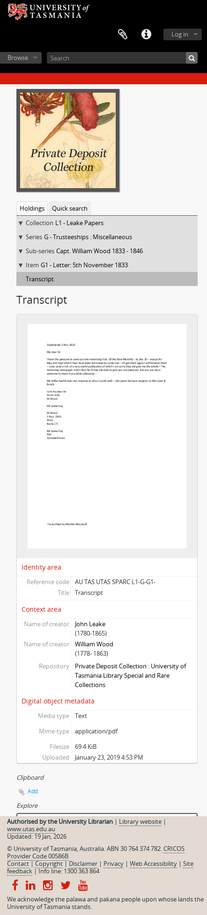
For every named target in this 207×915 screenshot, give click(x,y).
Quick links (146, 34)
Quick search (70, 208)
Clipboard (122, 34)
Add (33, 791)
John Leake (90, 624)
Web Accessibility (153, 863)
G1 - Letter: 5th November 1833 (84, 265)
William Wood (94, 644)
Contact (18, 863)
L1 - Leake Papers (79, 223)
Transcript (40, 279)
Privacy (114, 863)
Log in (179, 34)
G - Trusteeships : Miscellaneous (88, 237)
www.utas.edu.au (31, 829)
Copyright (49, 863)
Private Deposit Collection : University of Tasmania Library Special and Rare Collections (130, 675)
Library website (140, 821)
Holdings (32, 208)
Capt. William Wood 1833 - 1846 (99, 251)
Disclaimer (83, 863)
